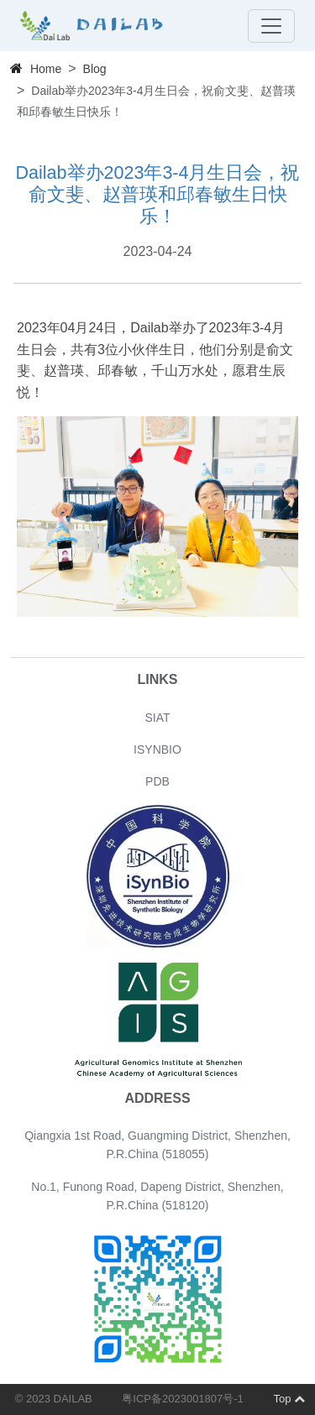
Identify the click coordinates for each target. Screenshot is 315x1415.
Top (289, 1398)
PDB (157, 781)
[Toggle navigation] (271, 26)
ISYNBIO (157, 749)
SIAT (157, 717)
